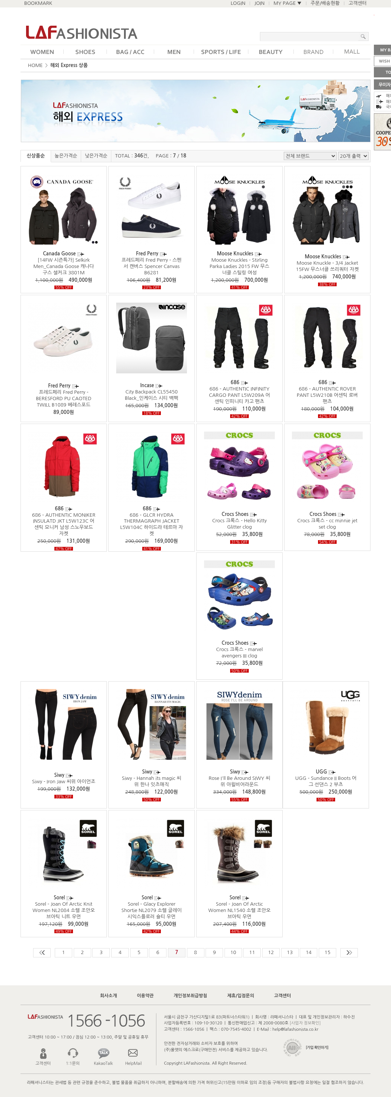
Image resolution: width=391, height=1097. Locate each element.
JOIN (259, 3)
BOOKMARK (38, 3)
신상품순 (36, 155)
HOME (35, 65)
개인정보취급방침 (190, 996)
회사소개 (108, 996)
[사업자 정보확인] (305, 1023)
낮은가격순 (96, 155)
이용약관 (145, 996)
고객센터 (358, 3)
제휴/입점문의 (240, 996)
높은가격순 (65, 155)
